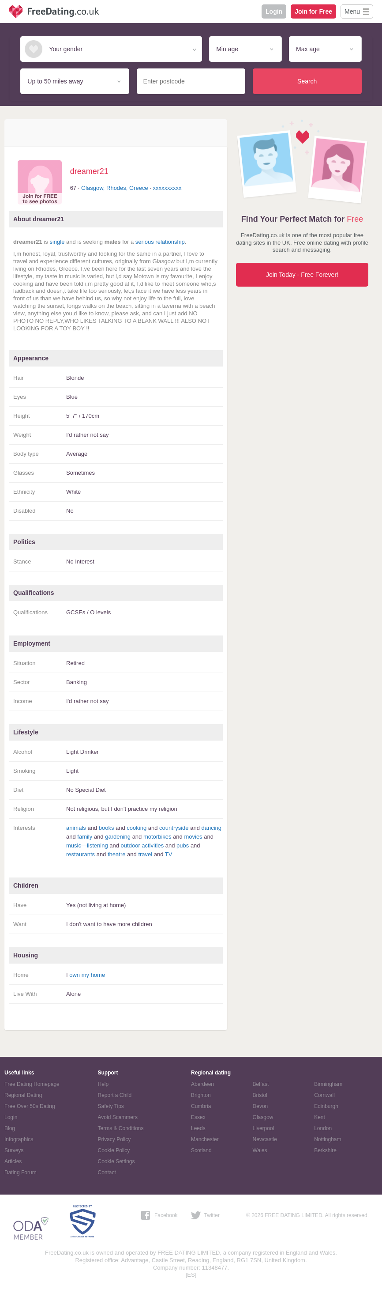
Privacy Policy (114, 1139)
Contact (107, 1172)
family (84, 836)
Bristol (260, 1095)
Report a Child (115, 1095)
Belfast (261, 1084)
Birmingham (328, 1084)
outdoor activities (142, 845)
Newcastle (265, 1139)
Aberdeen (202, 1084)
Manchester (205, 1139)
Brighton (201, 1095)
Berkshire (325, 1150)
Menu (352, 11)
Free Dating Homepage (32, 1084)
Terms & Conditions (121, 1128)
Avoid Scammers (118, 1117)
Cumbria (201, 1106)
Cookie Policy (114, 1150)
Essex (198, 1117)
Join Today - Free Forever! (302, 274)
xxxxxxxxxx (167, 188)
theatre (116, 854)
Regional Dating (23, 1095)
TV (168, 854)
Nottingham (327, 1139)
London (323, 1128)
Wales (260, 1150)
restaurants (80, 854)
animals (76, 827)
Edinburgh (326, 1106)
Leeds (198, 1128)
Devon (260, 1106)
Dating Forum (20, 1172)
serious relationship (160, 241)
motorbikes (157, 836)
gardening (118, 836)
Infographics (18, 1139)
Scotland (201, 1150)
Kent (319, 1117)
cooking (136, 827)
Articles (13, 1161)
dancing (211, 827)
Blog (9, 1128)
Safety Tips (111, 1106)
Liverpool (263, 1128)
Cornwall (324, 1095)
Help (103, 1084)
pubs (182, 845)
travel (145, 854)
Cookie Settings (116, 1161)
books (106, 827)
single (56, 241)
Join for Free (313, 11)
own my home (87, 975)
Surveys (13, 1150)
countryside (173, 827)
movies (193, 836)
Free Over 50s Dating (29, 1106)
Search (307, 81)
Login (274, 11)
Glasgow (263, 1117)
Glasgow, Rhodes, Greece (114, 188)
